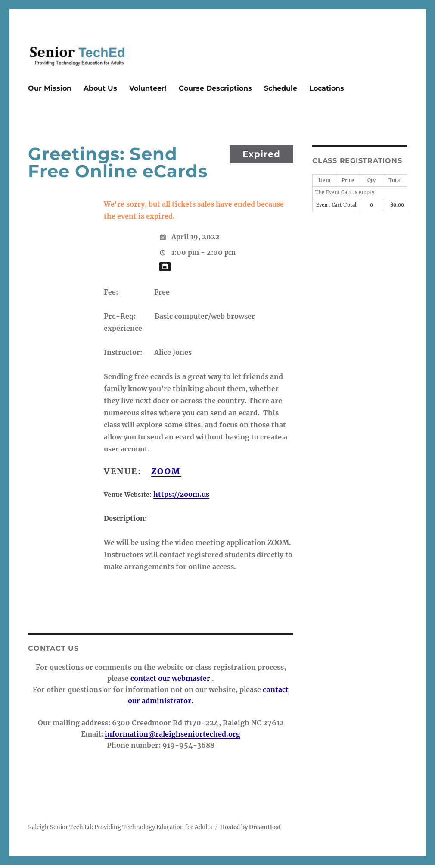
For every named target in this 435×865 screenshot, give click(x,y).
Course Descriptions (215, 88)
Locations (326, 88)
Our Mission (49, 88)
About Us (100, 88)
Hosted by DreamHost (250, 827)
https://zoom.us (181, 494)
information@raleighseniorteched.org (172, 734)
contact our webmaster (171, 678)
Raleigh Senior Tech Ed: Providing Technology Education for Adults (120, 827)
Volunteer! (148, 88)
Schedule (280, 88)
